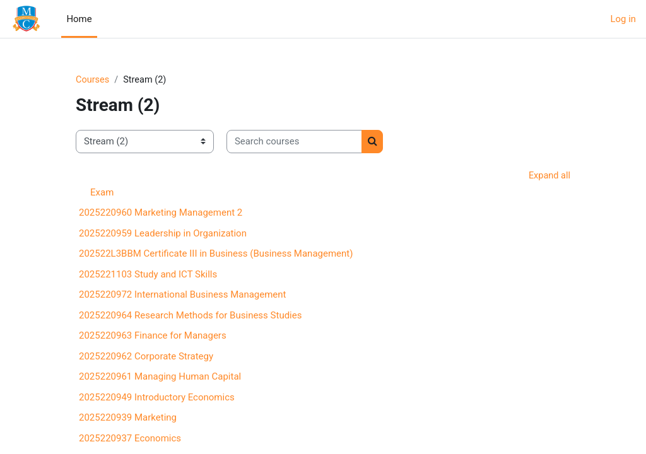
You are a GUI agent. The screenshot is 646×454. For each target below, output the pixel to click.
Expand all (548, 176)
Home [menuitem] (78, 19)
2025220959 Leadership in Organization (163, 234)
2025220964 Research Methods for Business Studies (190, 316)
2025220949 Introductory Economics (157, 398)
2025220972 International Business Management (182, 295)
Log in (623, 19)
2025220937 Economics (130, 439)
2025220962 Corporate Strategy (146, 357)
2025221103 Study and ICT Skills (148, 275)
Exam (102, 193)
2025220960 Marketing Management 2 (160, 213)
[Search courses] (294, 142)
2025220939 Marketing (128, 418)
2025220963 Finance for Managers (152, 336)
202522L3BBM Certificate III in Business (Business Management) (216, 254)
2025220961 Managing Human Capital (160, 377)
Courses (93, 80)
